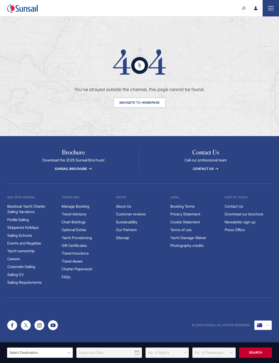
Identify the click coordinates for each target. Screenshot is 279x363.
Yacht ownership (21, 251)
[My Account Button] (255, 8)
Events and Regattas (24, 243)
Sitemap (122, 238)
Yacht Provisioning (77, 238)
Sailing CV (15, 274)
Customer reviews (131, 214)
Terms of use (181, 230)
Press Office (235, 230)
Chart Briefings (74, 222)
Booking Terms (182, 206)
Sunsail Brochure (73, 169)
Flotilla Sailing (18, 220)
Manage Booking (75, 206)
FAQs (66, 277)
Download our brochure (244, 214)
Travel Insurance (75, 253)
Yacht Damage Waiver (188, 238)
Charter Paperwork (77, 269)
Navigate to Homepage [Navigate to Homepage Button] (139, 102)
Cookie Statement (185, 222)
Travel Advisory (74, 214)
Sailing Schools (19, 235)
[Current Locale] (263, 325)
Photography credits (187, 245)
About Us (123, 206)
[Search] (244, 8)
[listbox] (40, 353)
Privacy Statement (185, 214)
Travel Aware (72, 261)
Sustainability (126, 222)
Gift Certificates (74, 245)
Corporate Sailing (21, 266)
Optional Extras (74, 230)
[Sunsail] (23, 8)
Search (255, 352)
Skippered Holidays (23, 227)
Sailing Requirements (24, 282)
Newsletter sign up (240, 222)
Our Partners (126, 230)
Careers (13, 259)
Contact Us (205, 169)
